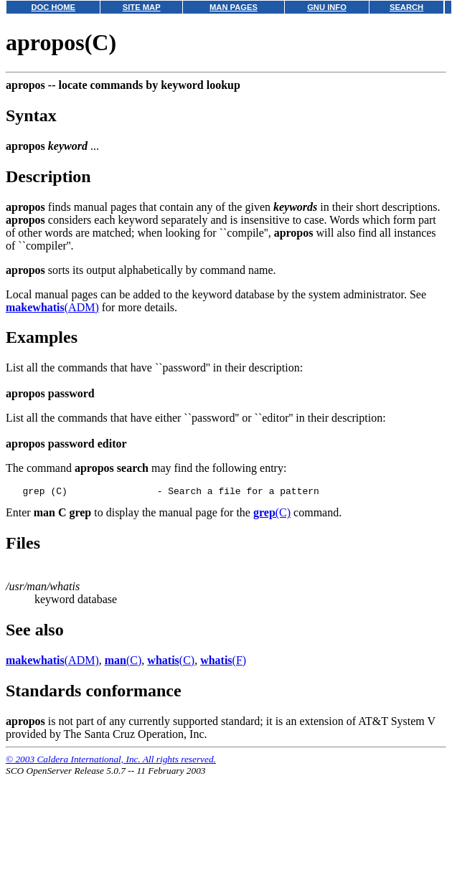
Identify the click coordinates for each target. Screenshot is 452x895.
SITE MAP (142, 7)
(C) (272, 514)
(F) (223, 662)
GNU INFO (327, 7)
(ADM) (52, 307)
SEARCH (406, 7)
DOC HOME (53, 7)
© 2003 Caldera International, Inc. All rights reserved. (111, 761)
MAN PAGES (233, 7)
